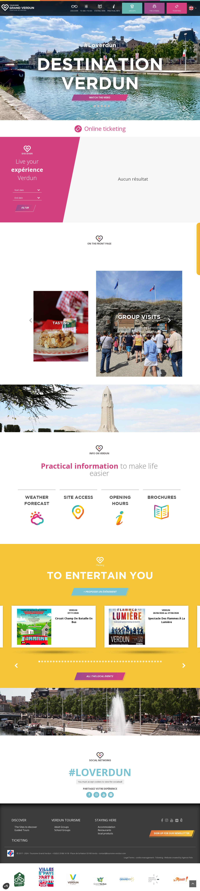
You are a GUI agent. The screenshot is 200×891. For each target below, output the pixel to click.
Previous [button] (16, 108)
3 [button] (98, 106)
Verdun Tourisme (66, 820)
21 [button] (97, 661)
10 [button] (65, 661)
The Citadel (154, 11)
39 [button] (149, 661)
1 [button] (91, 106)
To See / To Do (86, 11)
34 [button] (135, 661)
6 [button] (109, 106)
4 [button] (102, 106)
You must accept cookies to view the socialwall (100, 781)
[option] (100, 60)
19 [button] (91, 661)
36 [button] (140, 661)
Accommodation (106, 827)
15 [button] (80, 661)
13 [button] (74, 661)
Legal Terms (129, 857)
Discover (74, 11)
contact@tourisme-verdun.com (112, 853)
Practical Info (113, 11)
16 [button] (83, 661)
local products (105, 833)
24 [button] (106, 661)
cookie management (145, 857)
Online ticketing (100, 128)
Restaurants (104, 830)
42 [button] (158, 661)
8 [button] (59, 661)
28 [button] (117, 661)
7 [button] (56, 661)
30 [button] (123, 661)
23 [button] (103, 661)
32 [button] (129, 661)
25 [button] (109, 661)
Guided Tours (21, 830)
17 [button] (85, 661)
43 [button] (161, 661)
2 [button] (95, 106)
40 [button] (152, 661)
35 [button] (137, 661)
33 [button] (132, 661)
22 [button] (100, 661)
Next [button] (184, 108)
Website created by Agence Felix (178, 857)
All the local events (100, 676)
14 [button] (77, 661)
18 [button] (88, 661)
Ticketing (177, 11)
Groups (132, 11)
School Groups (62, 830)
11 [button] (68, 661)
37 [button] (143, 661)
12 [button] (71, 661)
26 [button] (111, 661)
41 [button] (155, 661)
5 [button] (105, 106)
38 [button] (146, 661)
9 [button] (62, 661)
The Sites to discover (25, 827)
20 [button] (94, 661)
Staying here (99, 11)
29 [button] (120, 661)
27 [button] (114, 661)
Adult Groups (61, 827)
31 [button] (126, 661)
